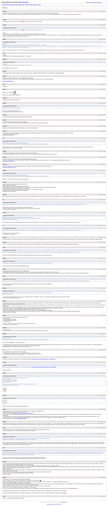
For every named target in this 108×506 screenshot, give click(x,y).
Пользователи (94, 2)
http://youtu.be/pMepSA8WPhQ (20, 418)
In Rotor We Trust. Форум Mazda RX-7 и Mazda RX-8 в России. (13, 4)
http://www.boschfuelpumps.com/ (9, 167)
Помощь (87, 2)
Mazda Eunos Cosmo (37, 4)
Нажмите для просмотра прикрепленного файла (23, 413)
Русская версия (49, 504)
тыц (24, 342)
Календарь (100, 2)
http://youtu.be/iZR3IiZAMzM (8, 161)
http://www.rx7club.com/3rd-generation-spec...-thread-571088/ (43, 359)
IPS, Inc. (60, 504)
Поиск (91, 2)
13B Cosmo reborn (24, 2)
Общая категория (29, 4)
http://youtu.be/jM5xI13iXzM (8, 81)
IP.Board (53, 504)
